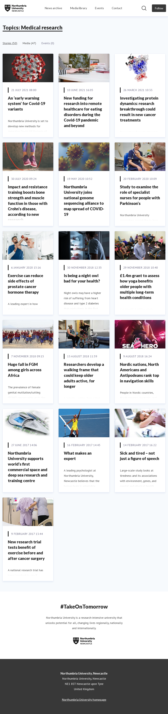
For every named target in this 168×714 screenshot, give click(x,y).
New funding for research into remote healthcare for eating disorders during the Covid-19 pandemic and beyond (83, 112)
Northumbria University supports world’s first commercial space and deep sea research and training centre (27, 467)
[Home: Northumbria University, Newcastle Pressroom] (15, 8)
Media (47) (29, 43)
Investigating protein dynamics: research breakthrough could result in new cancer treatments (139, 109)
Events (99, 8)
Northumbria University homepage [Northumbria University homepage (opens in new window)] (84, 699)
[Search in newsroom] (144, 8)
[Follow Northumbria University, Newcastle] (159, 8)
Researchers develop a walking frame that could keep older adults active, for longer (84, 375)
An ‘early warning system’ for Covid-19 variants (26, 103)
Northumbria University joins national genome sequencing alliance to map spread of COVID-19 (84, 200)
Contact (117, 8)
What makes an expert (78, 456)
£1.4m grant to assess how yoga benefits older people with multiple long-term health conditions (139, 286)
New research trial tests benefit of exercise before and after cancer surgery (26, 550)
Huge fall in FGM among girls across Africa (24, 370)
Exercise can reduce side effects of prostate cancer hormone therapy (25, 283)
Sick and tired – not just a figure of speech (139, 456)
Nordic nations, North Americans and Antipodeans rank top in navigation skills (139, 372)
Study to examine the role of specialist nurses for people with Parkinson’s (140, 195)
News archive (53, 8)
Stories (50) (10, 43)
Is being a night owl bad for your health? (82, 278)
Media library (78, 8)
